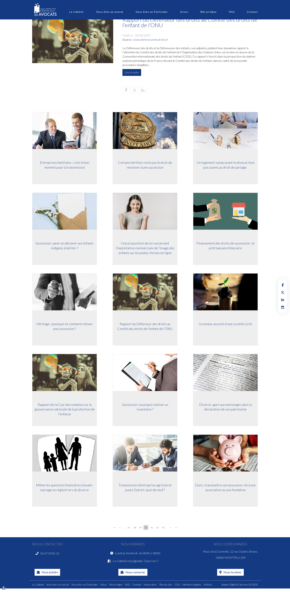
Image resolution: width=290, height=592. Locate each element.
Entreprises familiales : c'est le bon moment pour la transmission (64, 165)
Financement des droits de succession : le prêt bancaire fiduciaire (225, 246)
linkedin (283, 300)
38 (134, 529)
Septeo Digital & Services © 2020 (239, 588)
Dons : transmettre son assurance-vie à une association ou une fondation (225, 489)
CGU (177, 588)
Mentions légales (192, 588)
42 (157, 529)
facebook (283, 285)
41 (152, 529)
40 (146, 529)
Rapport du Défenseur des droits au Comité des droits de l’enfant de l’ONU (145, 327)
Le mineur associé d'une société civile (225, 325)
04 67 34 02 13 (49, 556)
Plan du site (165, 588)
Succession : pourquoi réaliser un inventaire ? (145, 408)
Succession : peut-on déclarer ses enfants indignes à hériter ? (65, 246)
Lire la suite (132, 72)
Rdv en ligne (208, 11)
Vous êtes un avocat (109, 11)
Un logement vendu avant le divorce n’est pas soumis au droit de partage (225, 165)
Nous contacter (135, 575)
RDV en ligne (283, 307)
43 (163, 529)
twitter (283, 292)
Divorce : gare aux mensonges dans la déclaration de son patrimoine (225, 408)
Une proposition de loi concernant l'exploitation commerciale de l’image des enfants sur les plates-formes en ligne (145, 249)
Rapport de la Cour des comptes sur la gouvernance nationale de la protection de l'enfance (65, 411)
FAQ (232, 11)
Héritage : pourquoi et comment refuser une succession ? (64, 327)
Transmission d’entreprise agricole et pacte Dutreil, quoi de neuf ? (145, 489)
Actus (184, 11)
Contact (252, 11)
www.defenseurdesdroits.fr (150, 39)
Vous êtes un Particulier (152, 11)
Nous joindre (50, 575)
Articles (208, 588)
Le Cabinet (76, 11)
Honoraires (150, 588)
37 (129, 529)
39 (140, 529)
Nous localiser (232, 575)
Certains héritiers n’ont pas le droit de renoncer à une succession (145, 165)
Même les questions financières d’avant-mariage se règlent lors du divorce (64, 489)
